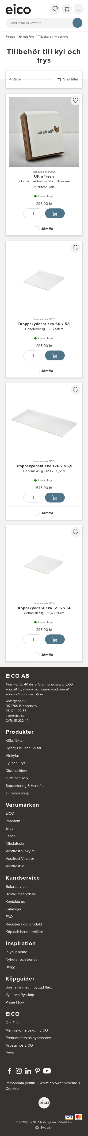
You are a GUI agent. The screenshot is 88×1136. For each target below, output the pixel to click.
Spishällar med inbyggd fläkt (29, 987)
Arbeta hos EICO (19, 1045)
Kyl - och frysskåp (20, 994)
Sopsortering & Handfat (25, 785)
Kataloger (13, 909)
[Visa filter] (66, 79)
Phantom (13, 821)
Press (10, 1053)
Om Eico (12, 1022)
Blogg (10, 967)
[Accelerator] (27, 9)
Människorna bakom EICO (27, 1030)
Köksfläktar (15, 740)
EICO (10, 813)
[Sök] (77, 23)
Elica (9, 828)
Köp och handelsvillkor (24, 931)
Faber (10, 836)
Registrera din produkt (24, 924)
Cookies (12, 1088)
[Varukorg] (67, 9)
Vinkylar (12, 755)
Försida (10, 37)
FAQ (9, 916)
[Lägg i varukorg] (55, 213)
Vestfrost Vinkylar (20, 851)
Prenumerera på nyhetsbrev (28, 1037)
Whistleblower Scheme (58, 1083)
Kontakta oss (16, 901)
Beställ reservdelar (21, 894)
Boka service (16, 886)
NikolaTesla (15, 843)
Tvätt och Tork (17, 778)
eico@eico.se (15, 715)
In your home (16, 952)
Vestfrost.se (15, 866)
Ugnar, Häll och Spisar (23, 748)
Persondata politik (20, 1083)
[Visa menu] (79, 9)
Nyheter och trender (22, 959)
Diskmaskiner (16, 770)
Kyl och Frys (15, 763)
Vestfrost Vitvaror (20, 858)
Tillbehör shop (17, 793)
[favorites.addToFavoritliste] (75, 100)
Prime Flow (15, 1002)
